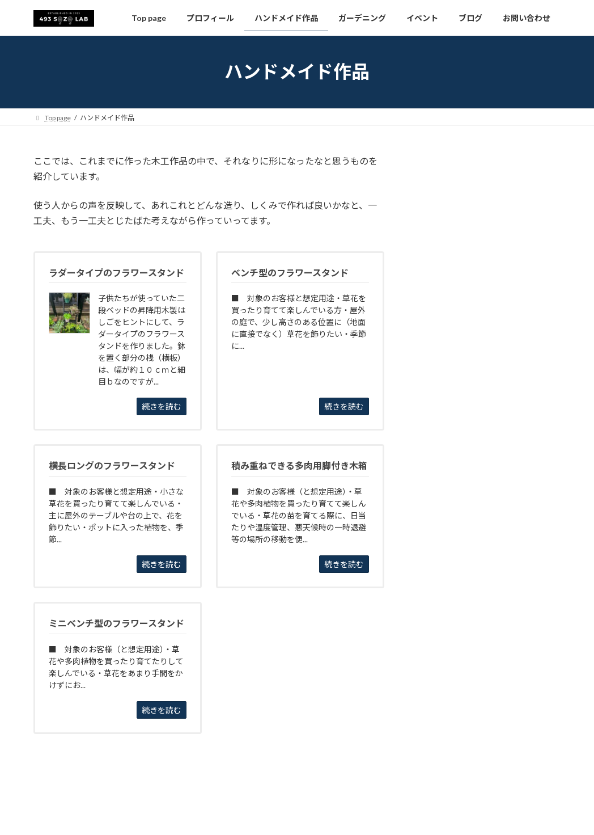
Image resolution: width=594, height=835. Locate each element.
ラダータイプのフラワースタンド (481, 230)
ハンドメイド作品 (454, 160)
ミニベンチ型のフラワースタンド (481, 207)
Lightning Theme (294, 815)
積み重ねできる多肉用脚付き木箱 (481, 276)
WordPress (235, 815)
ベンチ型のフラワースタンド (473, 184)
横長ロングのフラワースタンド (477, 254)
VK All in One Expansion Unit (370, 815)
